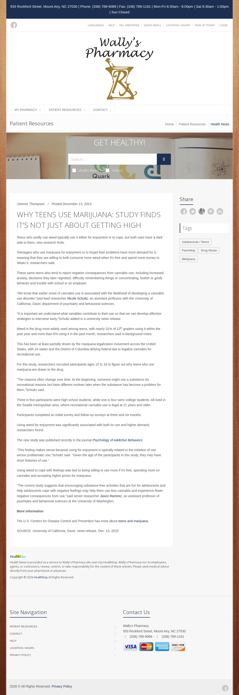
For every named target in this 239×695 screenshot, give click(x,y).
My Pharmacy (25, 110)
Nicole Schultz (77, 298)
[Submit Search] (164, 159)
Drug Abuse (209, 250)
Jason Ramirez (111, 496)
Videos (114, 170)
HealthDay (41, 577)
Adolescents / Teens (195, 242)
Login (224, 25)
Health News (85, 170)
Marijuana (188, 259)
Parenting (188, 250)
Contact (100, 110)
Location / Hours (178, 25)
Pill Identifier (129, 25)
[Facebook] (14, 25)
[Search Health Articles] (112, 159)
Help (111, 25)
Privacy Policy (20, 655)
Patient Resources (65, 110)
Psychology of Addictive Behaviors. (118, 440)
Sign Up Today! (205, 25)
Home (169, 124)
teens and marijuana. (133, 521)
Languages (96, 25)
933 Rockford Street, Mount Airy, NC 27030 (43, 6)
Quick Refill (153, 25)
